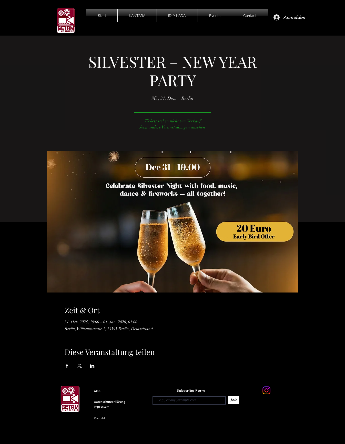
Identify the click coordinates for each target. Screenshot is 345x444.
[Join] (233, 400)
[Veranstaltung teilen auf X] (79, 366)
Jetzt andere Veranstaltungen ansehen (172, 127)
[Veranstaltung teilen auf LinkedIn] (92, 366)
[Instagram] (266, 390)
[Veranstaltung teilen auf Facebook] (67, 366)
